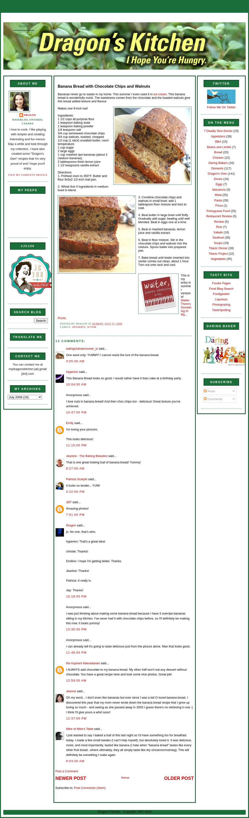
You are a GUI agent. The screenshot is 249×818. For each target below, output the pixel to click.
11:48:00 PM (76, 652)
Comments (213, 399)
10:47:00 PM (76, 412)
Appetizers (218, 136)
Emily (69, 423)
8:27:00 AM (75, 468)
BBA (218, 141)
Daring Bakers (218, 163)
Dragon (30, 115)
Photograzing (221, 304)
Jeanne (71, 691)
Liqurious (221, 299)
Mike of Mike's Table (79, 729)
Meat (218, 195)
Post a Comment (66, 771)
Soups (218, 243)
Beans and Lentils (219, 147)
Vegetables (218, 259)
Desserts (78, 327)
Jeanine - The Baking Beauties (86, 456)
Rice (219, 227)
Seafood (218, 237)
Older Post (179, 778)
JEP (68, 502)
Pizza (219, 205)
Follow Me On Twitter (221, 107)
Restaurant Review (219, 216)
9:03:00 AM (75, 761)
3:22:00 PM (75, 491)
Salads (218, 232)
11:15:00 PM (76, 445)
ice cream (160, 94)
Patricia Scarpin (76, 479)
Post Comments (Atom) (90, 788)
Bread (218, 152)
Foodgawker (221, 294)
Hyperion (72, 372)
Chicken (218, 157)
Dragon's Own (217, 173)
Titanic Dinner (218, 248)
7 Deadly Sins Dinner (218, 131)
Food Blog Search (221, 288)
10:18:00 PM (76, 596)
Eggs (219, 184)
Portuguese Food (218, 211)
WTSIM (91, 327)
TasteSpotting (221, 310)
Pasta (218, 200)
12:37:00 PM (76, 718)
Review (219, 221)
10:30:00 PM (76, 629)
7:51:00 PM (75, 514)
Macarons (219, 189)
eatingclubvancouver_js (82, 348)
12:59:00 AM (76, 680)
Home (23, 26)
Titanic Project (218, 253)
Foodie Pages (221, 283)
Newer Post (70, 778)
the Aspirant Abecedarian (83, 663)
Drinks (218, 179)
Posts (209, 391)
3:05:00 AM (75, 361)
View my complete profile (28, 175)
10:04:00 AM (76, 384)
